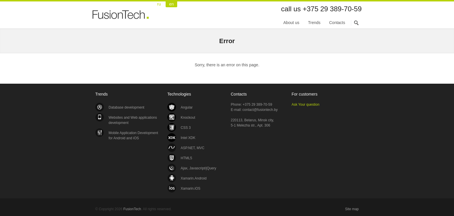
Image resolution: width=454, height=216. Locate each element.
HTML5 (186, 158)
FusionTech (121, 18)
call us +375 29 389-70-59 (321, 9)
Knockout (188, 118)
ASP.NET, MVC (192, 148)
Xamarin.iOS (190, 188)
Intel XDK (188, 138)
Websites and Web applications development (133, 120)
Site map (352, 209)
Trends (314, 22)
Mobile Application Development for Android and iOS (133, 135)
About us (291, 22)
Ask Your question (305, 104)
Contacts (337, 22)
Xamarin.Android (193, 178)
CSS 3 (186, 128)
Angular (187, 107)
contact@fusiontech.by (260, 110)
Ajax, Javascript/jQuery (198, 168)
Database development (126, 107)
